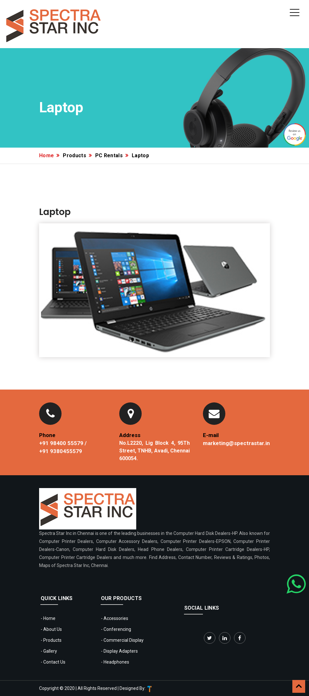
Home (46, 155)
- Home (48, 618)
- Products (51, 640)
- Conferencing (116, 629)
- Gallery (49, 651)
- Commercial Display (122, 640)
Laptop (140, 155)
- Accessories (114, 618)
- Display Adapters (119, 651)
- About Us (51, 629)
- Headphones (115, 662)
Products (74, 155)
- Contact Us (53, 662)
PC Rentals (109, 155)
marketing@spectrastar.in (236, 443)
